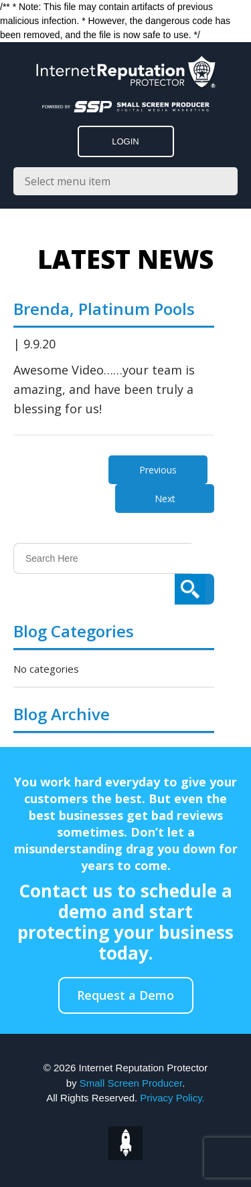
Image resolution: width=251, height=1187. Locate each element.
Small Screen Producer (131, 1083)
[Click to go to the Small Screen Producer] (125, 106)
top (125, 1143)
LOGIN (125, 141)
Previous (158, 469)
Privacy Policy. (172, 1097)
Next (165, 498)
